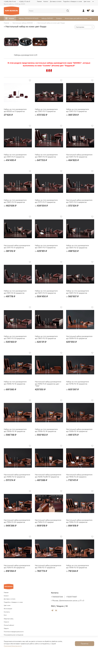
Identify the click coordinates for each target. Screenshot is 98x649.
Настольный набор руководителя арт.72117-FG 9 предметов (17, 246)
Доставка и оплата (55, 1)
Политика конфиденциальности (14, 631)
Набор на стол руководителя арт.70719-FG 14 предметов (77, 383)
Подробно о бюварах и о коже (72, 1)
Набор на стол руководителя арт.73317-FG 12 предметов (77, 292)
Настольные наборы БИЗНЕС (23, 23)
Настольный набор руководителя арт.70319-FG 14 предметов (79, 430)
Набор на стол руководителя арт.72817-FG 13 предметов (15, 201)
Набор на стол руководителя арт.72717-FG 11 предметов (46, 201)
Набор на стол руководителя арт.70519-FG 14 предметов (46, 430)
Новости (6, 622)
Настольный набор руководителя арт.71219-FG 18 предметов (17, 566)
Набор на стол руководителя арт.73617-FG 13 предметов (46, 337)
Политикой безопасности (13, 646)
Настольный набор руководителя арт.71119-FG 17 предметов (48, 566)
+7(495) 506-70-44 (10, 1)
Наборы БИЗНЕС (47, 18)
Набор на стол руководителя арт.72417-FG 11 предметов (77, 110)
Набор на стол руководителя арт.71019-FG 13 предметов (77, 566)
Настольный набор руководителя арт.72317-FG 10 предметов (79, 156)
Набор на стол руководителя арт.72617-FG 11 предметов (46, 246)
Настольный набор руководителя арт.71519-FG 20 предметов (17, 521)
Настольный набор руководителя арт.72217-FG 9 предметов (79, 201)
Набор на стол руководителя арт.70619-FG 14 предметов (15, 430)
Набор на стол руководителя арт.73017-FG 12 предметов (77, 246)
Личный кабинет (9, 625)
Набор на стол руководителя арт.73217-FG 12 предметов (46, 292)
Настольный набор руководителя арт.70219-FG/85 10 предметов (48, 475)
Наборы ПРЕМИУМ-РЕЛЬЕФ (28, 18)
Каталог (45, 1)
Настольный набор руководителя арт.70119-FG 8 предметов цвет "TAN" (48, 384)
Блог (5, 615)
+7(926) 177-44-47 (24, 1)
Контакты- (7, 612)
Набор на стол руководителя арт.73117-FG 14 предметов (15, 292)
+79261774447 (71, 597)
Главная (39, 1)
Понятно (84, 643)
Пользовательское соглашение (13, 635)
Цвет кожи (87, 1)
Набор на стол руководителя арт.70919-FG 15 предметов (15, 383)
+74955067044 (57, 597)
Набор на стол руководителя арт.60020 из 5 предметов (15, 110)
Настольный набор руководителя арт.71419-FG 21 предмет (48, 521)
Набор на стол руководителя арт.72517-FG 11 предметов (15, 156)
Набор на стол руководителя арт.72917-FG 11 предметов (46, 110)
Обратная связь (8, 619)
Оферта (6, 628)
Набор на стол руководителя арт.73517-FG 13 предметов (46, 156)
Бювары (59, 18)
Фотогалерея (8, 608)
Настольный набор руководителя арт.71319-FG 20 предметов (79, 521)
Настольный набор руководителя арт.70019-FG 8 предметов (79, 337)
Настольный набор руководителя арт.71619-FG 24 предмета (79, 475)
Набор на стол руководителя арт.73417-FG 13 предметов (15, 337)
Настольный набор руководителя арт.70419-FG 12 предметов (17, 475)
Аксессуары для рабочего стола (76, 18)
